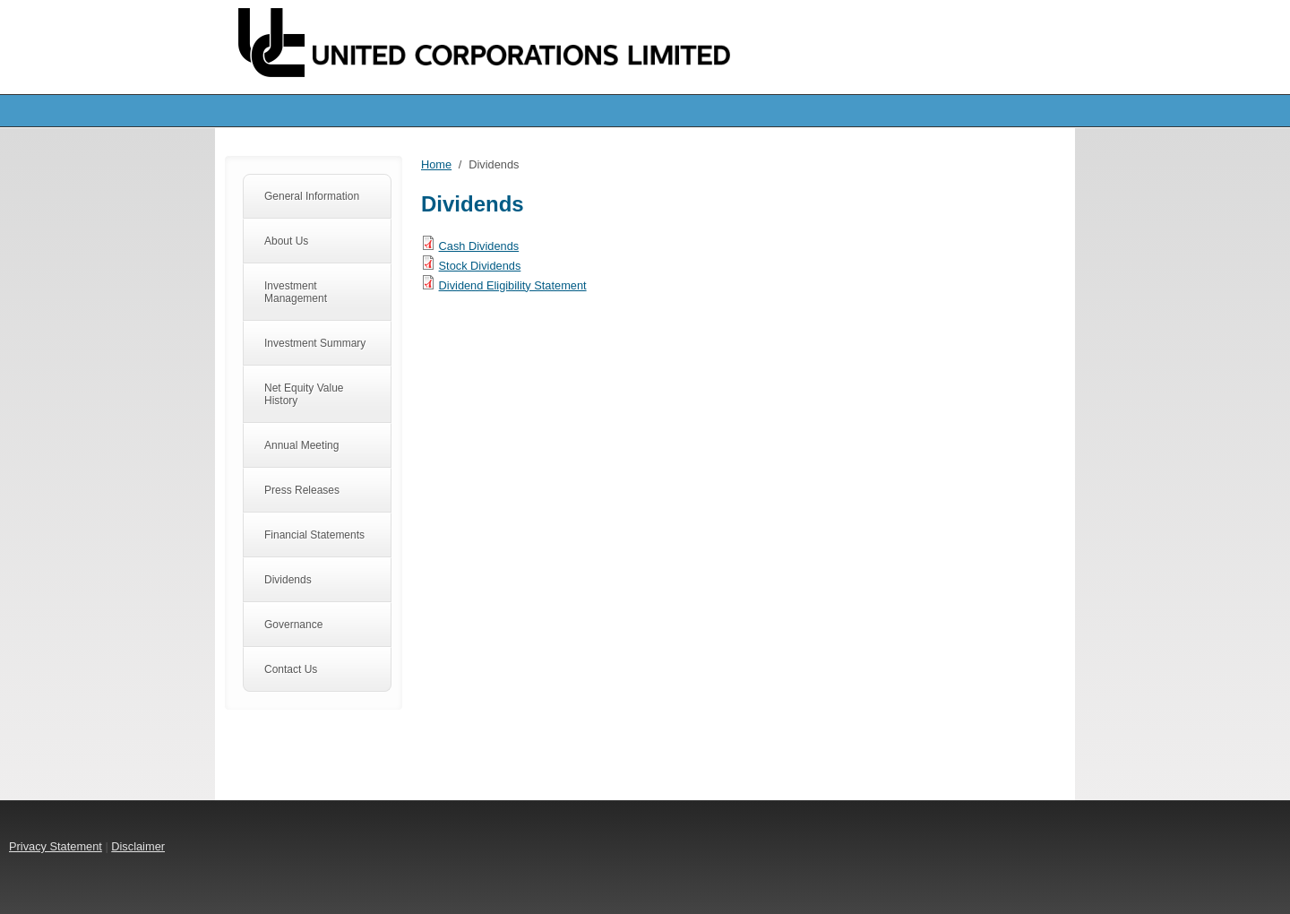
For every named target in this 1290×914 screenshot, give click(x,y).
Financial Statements (314, 535)
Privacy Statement (55, 846)
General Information (311, 196)
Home (436, 164)
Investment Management (295, 292)
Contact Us (290, 669)
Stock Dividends (480, 265)
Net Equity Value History (304, 394)
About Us (286, 241)
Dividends (288, 579)
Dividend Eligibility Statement (513, 285)
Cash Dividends (479, 246)
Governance (293, 624)
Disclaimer (138, 846)
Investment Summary (315, 343)
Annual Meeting (301, 445)
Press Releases (302, 490)
